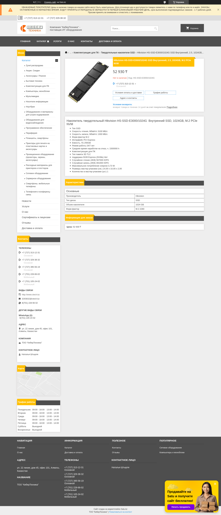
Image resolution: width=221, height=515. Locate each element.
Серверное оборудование (38, 178)
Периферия (31, 133)
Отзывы (26, 222)
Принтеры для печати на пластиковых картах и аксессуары (38, 146)
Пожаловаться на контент (120, 512)
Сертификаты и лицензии (36, 217)
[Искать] (155, 28)
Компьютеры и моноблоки (172, 452)
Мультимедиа (32, 96)
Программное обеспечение (39, 128)
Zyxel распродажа (34, 65)
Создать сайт (50, 2)
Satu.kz (124, 509)
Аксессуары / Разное (36, 76)
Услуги (57, 41)
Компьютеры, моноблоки (38, 91)
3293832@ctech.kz (31, 299)
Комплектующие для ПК (86, 52)
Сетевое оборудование (37, 173)
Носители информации (37, 101)
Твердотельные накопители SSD (118, 52)
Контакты (86, 41)
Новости (26, 201)
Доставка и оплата (110, 41)
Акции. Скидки (33, 70)
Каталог (41, 41)
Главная (25, 41)
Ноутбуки (30, 106)
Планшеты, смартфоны (37, 138)
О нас (71, 41)
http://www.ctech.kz (31, 294)
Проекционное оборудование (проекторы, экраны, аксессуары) (40, 157)
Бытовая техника (34, 81)
